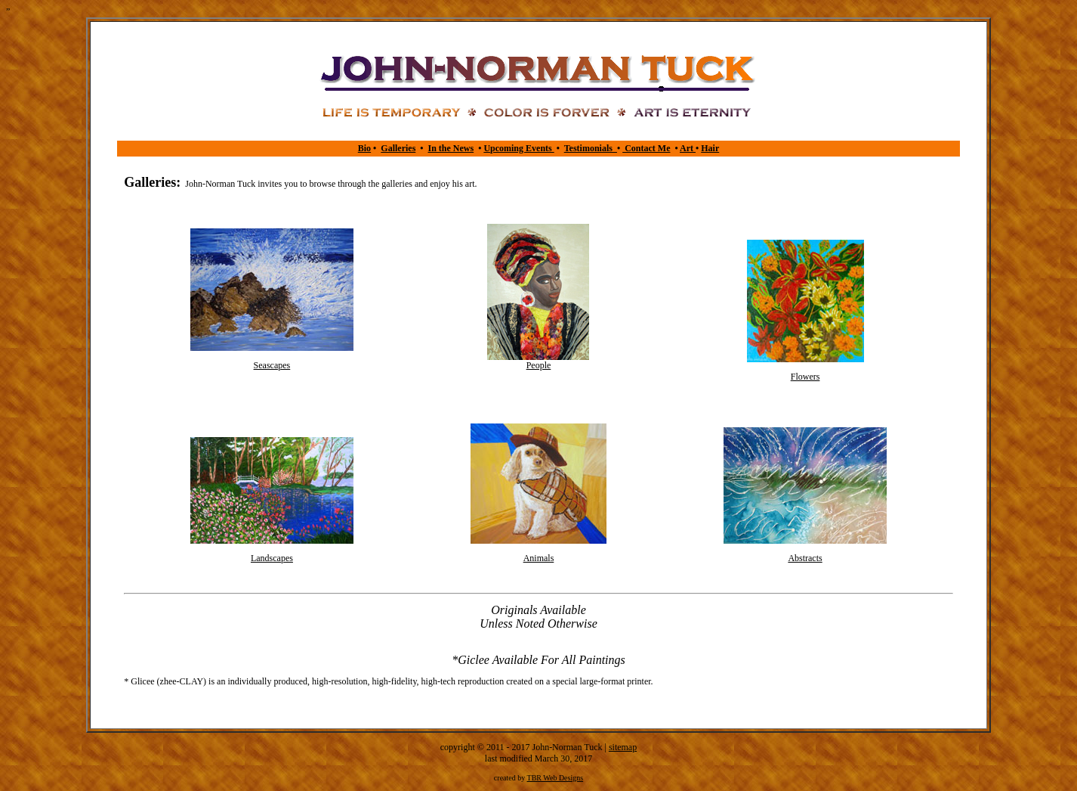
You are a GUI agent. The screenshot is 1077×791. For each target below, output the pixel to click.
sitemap (623, 747)
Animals (538, 558)
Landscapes (272, 558)
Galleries (398, 148)
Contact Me (646, 148)
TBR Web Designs (555, 778)
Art (688, 148)
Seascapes (272, 365)
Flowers (805, 376)
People (538, 365)
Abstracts (805, 558)
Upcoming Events (518, 148)
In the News (451, 148)
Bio (364, 148)
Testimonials (590, 148)
